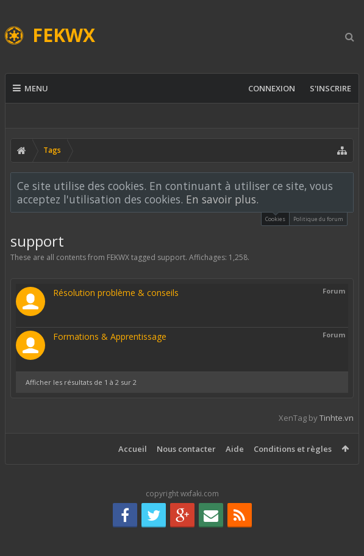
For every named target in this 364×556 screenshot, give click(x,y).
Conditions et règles (293, 448)
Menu (30, 88)
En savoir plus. (222, 199)
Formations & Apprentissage (109, 336)
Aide (235, 448)
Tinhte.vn (336, 417)
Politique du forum (318, 219)
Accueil (132, 448)
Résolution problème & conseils (116, 292)
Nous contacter (186, 448)
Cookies (275, 218)
